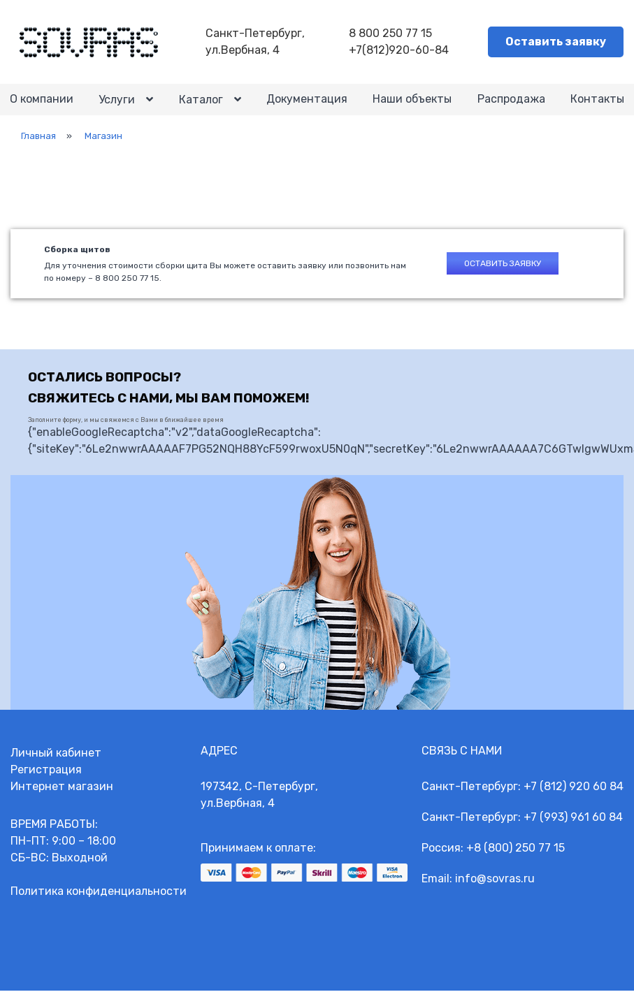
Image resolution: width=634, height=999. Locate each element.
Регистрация (46, 778)
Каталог (201, 104)
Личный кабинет (55, 761)
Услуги (117, 104)
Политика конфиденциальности (98, 899)
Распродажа (511, 103)
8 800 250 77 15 (392, 34)
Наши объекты (412, 103)
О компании (42, 103)
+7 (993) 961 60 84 (573, 825)
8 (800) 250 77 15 (519, 856)
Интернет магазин (61, 794)
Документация (306, 103)
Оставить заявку (555, 42)
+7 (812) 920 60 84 (574, 794)
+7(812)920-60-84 (401, 50)
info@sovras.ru (495, 887)
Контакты (597, 103)
